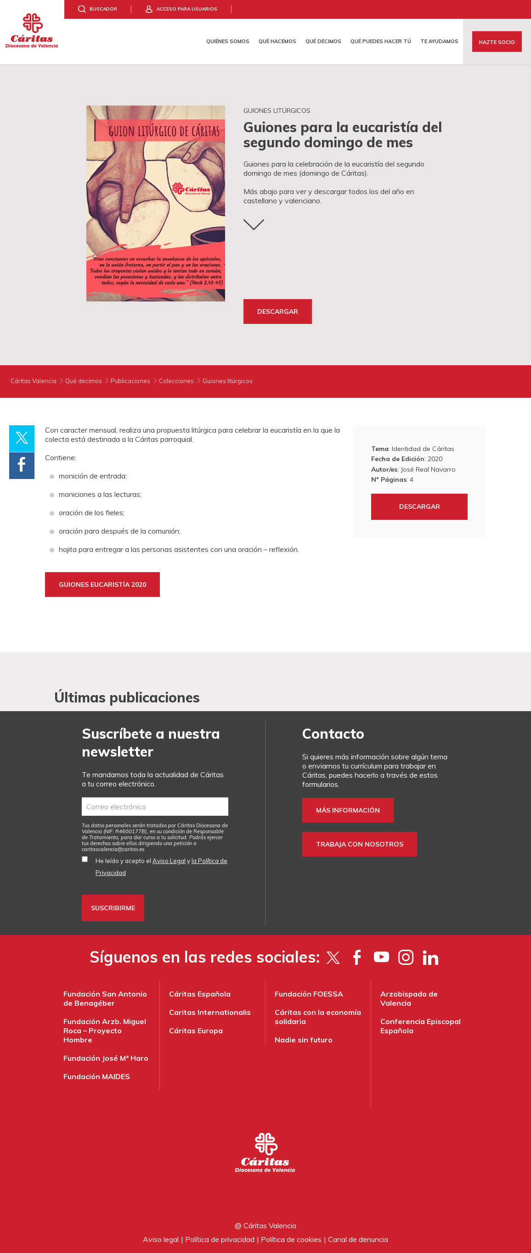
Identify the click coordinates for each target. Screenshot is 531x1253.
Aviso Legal (169, 860)
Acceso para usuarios (187, 9)
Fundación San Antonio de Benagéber (105, 998)
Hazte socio (497, 42)
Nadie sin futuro (304, 1039)
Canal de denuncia (358, 1239)
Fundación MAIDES (96, 1076)
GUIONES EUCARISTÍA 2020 (102, 584)
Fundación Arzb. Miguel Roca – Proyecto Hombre (104, 1030)
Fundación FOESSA (309, 993)
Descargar (277, 311)
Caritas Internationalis (210, 1012)
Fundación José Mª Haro (105, 1058)
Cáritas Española (200, 993)
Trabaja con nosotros (359, 844)
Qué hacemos (277, 41)
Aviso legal (161, 1239)
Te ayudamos (439, 41)
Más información (348, 810)
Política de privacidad (219, 1239)
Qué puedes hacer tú (380, 41)
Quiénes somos (227, 41)
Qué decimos (323, 41)
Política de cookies (291, 1239)
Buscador (103, 9)
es (113, 849)
